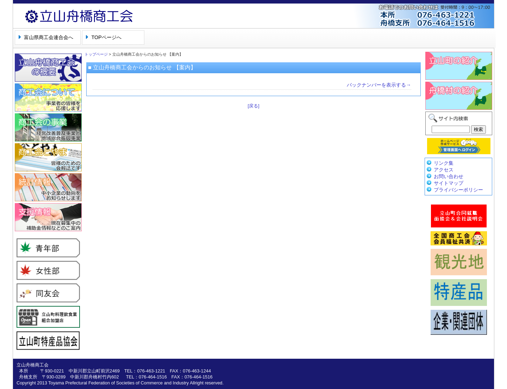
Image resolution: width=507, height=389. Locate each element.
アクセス (443, 169)
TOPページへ (106, 37)
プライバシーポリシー (458, 190)
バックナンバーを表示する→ (379, 85)
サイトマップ (448, 183)
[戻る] (253, 105)
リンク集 (443, 163)
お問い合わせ (448, 176)
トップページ (96, 54)
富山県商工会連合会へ (48, 37)
